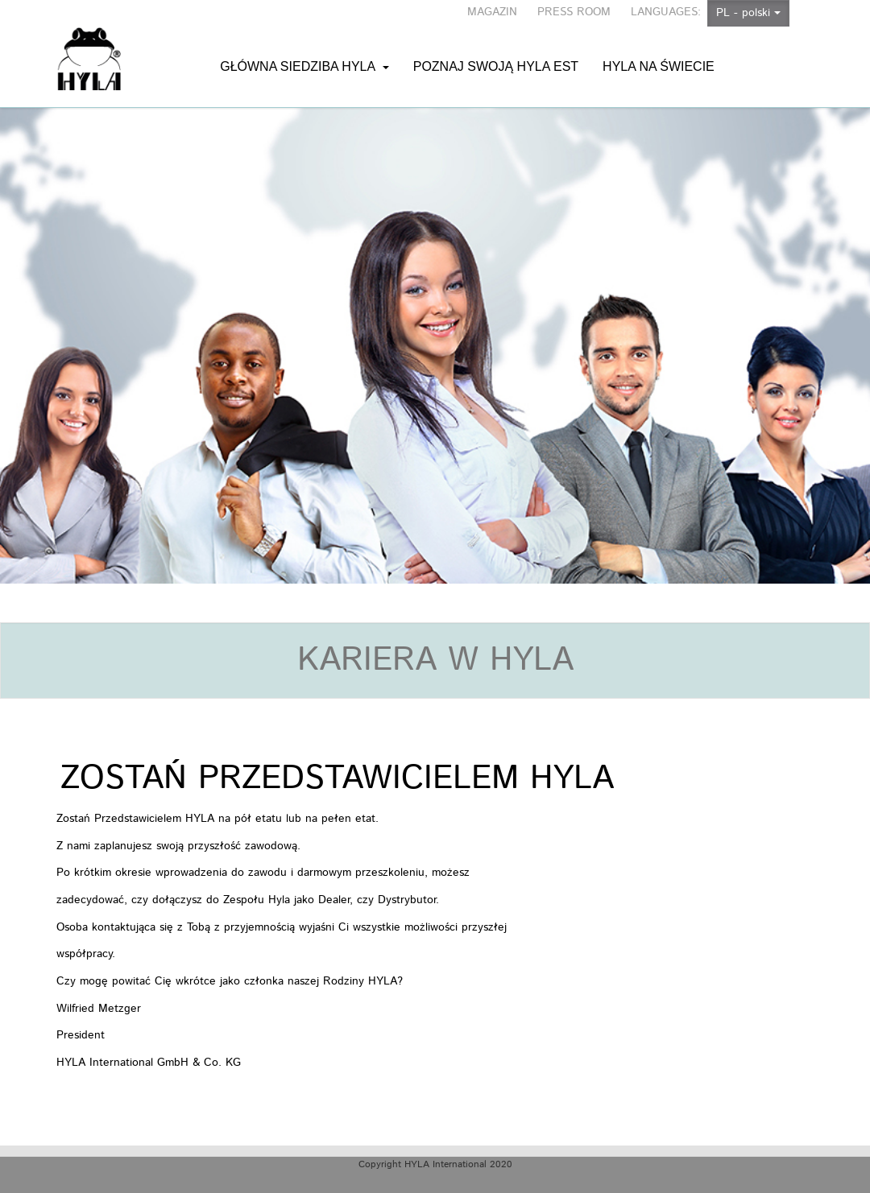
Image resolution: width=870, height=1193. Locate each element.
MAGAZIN (492, 12)
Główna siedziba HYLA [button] (304, 50)
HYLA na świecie (658, 50)
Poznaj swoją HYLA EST (495, 50)
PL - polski (748, 13)
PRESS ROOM (574, 12)
